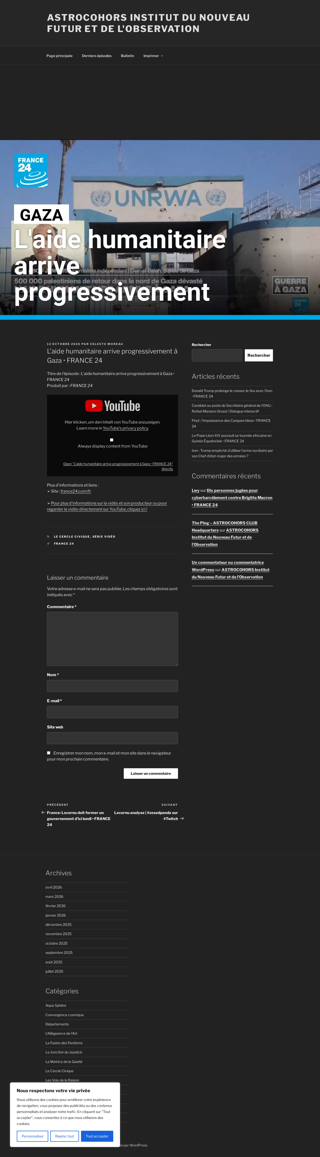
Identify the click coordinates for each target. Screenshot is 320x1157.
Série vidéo (104, 536)
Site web (55, 727)
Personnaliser (33, 1136)
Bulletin (127, 56)
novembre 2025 (59, 934)
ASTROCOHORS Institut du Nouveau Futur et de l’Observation (225, 537)
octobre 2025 (57, 943)
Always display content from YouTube (113, 446)
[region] (65, 1114)
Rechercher (201, 344)
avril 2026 (54, 887)
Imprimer (154, 56)
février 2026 (56, 906)
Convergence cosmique (65, 1015)
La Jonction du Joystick (64, 1052)
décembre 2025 (59, 924)
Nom (53, 674)
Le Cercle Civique (72, 536)
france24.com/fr (75, 491)
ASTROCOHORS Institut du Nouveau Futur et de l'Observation (148, 23)
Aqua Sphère (56, 1005)
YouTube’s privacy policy (125, 428)
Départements (57, 1024)
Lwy (196, 490)
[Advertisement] (160, 102)
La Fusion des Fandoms (64, 1043)
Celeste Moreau (106, 344)
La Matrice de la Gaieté (64, 1061)
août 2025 (54, 962)
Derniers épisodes (97, 56)
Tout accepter (97, 1136)
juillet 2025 (54, 971)
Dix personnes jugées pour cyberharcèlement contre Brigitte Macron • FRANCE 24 (232, 497)
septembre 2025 (59, 952)
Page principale (59, 56)
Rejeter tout (64, 1136)
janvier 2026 (56, 915)
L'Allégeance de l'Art (61, 1033)
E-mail (54, 700)
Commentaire (61, 606)
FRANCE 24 (64, 543)
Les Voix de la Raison (62, 1080)
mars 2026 (54, 896)
